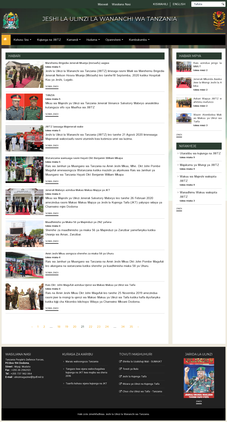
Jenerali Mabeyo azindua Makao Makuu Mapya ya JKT (77, 190)
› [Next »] (138, 327)
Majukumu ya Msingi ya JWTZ (199, 165)
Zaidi (179, 134)
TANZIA (49, 95)
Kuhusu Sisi (23, 41)
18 (58, 327)
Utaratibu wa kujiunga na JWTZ (200, 153)
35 (131, 327)
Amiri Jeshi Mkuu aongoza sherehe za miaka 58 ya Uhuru (79, 254)
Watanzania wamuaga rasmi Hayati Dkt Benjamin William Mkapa (84, 158)
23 (98, 327)
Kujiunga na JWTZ (49, 40)
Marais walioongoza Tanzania (82, 361)
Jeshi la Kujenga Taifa (135, 376)
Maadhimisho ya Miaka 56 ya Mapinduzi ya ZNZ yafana (78, 222)
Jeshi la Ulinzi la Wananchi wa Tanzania (127, 414)
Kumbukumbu (140, 41)
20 (74, 327)
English (179, 4)
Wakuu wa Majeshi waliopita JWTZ (198, 178)
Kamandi (75, 41)
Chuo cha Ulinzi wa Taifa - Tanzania (142, 391)
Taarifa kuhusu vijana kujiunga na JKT (86, 383)
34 (123, 327)
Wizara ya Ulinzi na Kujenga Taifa (141, 384)
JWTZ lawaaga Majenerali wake (64, 127)
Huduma (94, 41)
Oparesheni (115, 41)
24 (107, 327)
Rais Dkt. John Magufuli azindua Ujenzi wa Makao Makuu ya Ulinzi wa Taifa (90, 285)
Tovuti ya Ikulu (130, 369)
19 (66, 327)
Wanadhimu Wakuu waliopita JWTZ (198, 194)
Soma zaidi (51, 86)
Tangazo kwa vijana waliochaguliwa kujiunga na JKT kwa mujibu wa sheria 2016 (86, 372)
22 (90, 327)
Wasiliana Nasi (121, 4)
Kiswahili (160, 4)
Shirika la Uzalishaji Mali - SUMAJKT (142, 361)
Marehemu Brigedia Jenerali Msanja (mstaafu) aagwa (77, 63)
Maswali (103, 4)
